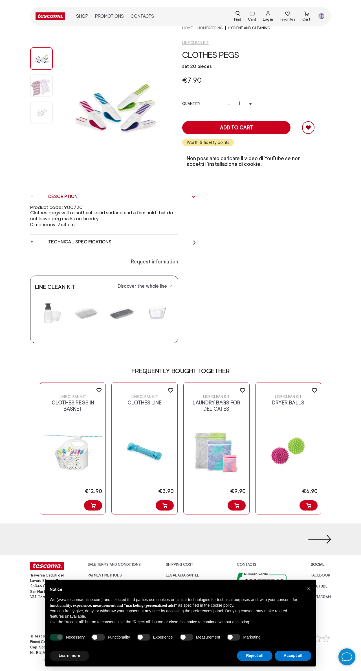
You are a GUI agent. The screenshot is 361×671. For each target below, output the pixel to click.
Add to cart (236, 128)
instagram (321, 597)
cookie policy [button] (222, 605)
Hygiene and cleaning (249, 28)
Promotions (109, 16)
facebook (321, 575)
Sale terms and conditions (114, 564)
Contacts (142, 16)
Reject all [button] (254, 655)
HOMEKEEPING (210, 28)
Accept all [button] (293, 655)
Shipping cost (179, 564)
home (187, 28)
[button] (308, 588)
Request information (154, 262)
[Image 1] (41, 85)
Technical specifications (122, 242)
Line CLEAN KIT (195, 43)
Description (122, 196)
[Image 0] (41, 58)
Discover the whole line (145, 286)
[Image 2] (41, 113)
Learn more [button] (69, 655)
